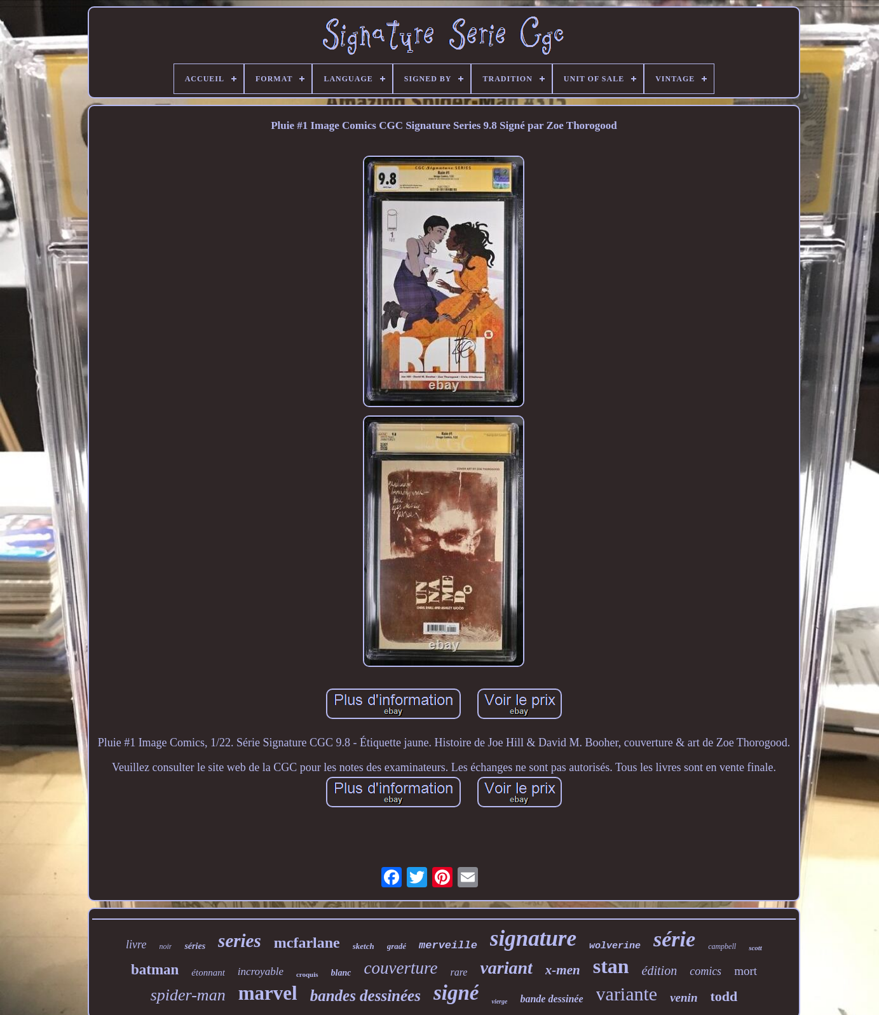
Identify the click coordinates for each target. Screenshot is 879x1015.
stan (611, 966)
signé (456, 992)
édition (660, 971)
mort (745, 971)
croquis (307, 974)
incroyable (260, 971)
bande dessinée (551, 998)
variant (506, 968)
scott (755, 947)
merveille (448, 945)
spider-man (188, 995)
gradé (396, 946)
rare (458, 972)
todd (723, 996)
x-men (562, 970)
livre (136, 944)
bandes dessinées (365, 995)
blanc (341, 973)
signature (533, 938)
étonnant (208, 972)
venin (683, 997)
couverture (400, 968)
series (239, 941)
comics (705, 971)
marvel (267, 993)
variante (627, 993)
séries (194, 946)
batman (155, 970)
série (674, 939)
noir (165, 946)
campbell (722, 946)
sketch (363, 946)
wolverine (615, 946)
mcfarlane (307, 942)
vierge (499, 1001)
